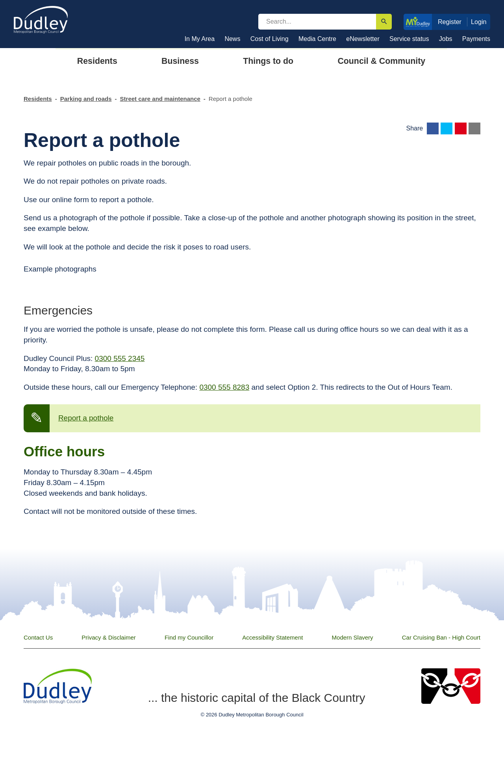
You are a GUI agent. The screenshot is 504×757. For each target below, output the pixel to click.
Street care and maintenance (160, 98)
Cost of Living (269, 38)
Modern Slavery (352, 637)
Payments (476, 38)
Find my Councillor (189, 637)
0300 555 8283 (224, 387)
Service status (409, 38)
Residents (38, 98)
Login (479, 21)
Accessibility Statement (272, 637)
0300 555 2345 (120, 358)
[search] (317, 22)
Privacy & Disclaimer (109, 637)
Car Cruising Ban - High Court (441, 637)
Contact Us (38, 637)
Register (449, 21)
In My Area (200, 38)
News (232, 38)
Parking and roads (86, 98)
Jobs (445, 38)
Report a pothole (86, 418)
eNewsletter (362, 38)
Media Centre (317, 38)
